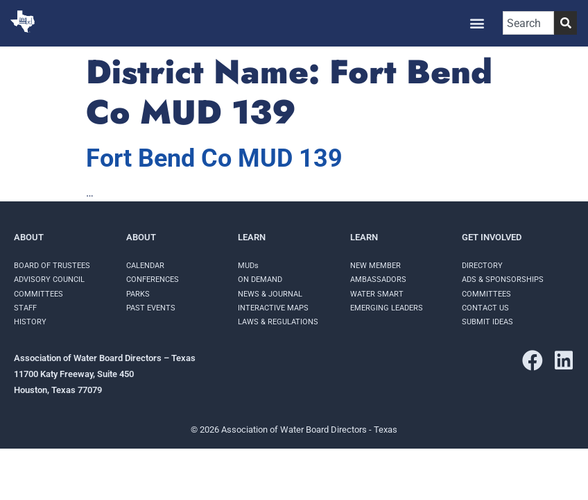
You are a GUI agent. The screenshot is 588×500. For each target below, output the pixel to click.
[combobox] (528, 23)
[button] (477, 23)
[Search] (565, 23)
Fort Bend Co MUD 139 (214, 158)
